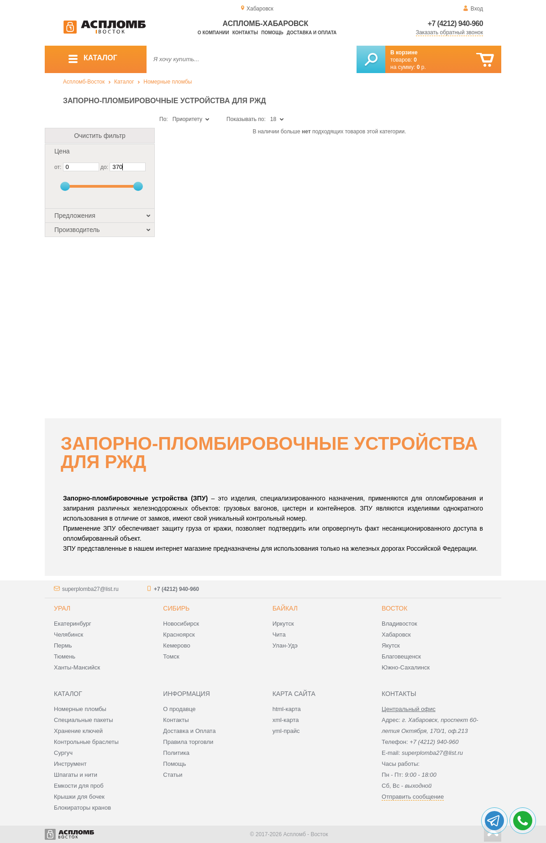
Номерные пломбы (167, 82)
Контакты (245, 32)
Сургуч (63, 752)
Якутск (391, 645)
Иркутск (283, 623)
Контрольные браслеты (86, 741)
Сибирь (176, 608)
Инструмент (70, 763)
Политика (176, 752)
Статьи (172, 774)
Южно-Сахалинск (406, 667)
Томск (171, 656)
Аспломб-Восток (84, 82)
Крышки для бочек (79, 796)
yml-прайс (286, 730)
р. (421, 67)
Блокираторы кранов (82, 807)
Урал (62, 608)
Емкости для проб (79, 785)
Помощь (272, 32)
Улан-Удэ (285, 645)
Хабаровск (396, 634)
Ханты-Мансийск (77, 667)
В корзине (404, 52)
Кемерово (176, 645)
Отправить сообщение (413, 796)
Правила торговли (188, 741)
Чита (279, 634)
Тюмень (64, 656)
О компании (213, 32)
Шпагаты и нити (75, 774)
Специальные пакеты (83, 720)
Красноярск (178, 634)
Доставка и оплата (311, 32)
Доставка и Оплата (189, 730)
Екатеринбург (72, 623)
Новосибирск (181, 623)
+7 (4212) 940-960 (455, 23)
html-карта (287, 709)
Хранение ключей (78, 730)
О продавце (179, 709)
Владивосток (399, 623)
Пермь (63, 645)
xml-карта (286, 720)
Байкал (285, 608)
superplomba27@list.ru (90, 589)
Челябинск (68, 634)
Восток (394, 608)
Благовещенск (401, 656)
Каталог (124, 82)
